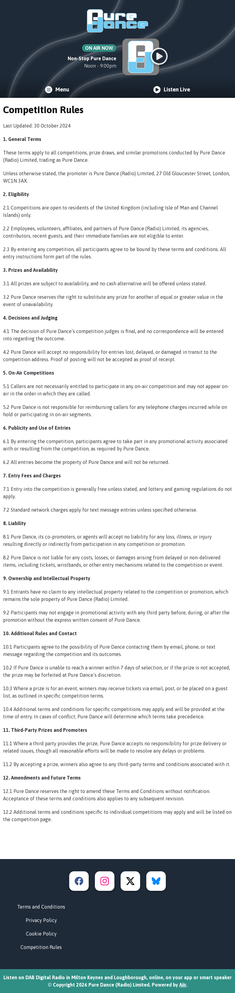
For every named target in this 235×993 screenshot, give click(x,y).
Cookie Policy (41, 933)
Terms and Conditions (41, 907)
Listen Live (171, 89)
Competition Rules (41, 947)
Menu (57, 89)
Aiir (182, 984)
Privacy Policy (41, 920)
